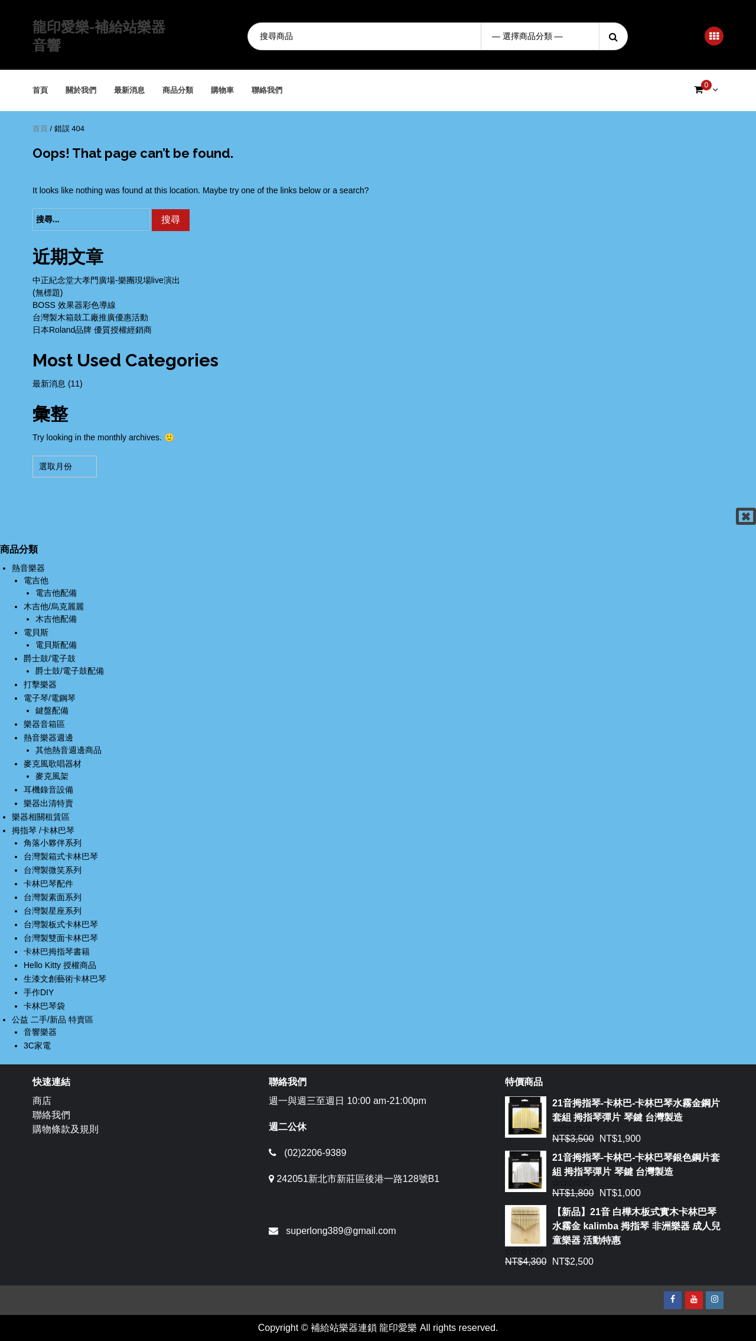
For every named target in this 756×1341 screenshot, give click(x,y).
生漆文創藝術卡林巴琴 (65, 978)
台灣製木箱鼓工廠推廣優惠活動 (90, 317)
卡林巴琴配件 (48, 883)
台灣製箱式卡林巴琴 (61, 856)
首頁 (40, 90)
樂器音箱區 (44, 724)
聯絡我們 (267, 90)
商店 (41, 1101)
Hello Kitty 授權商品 (60, 965)
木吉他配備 (56, 619)
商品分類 (178, 90)
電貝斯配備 (56, 645)
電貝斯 (36, 632)
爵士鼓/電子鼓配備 (69, 671)
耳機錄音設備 (48, 789)
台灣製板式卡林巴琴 (61, 924)
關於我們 (81, 90)
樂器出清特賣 (48, 803)
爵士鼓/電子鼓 (50, 658)
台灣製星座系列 (53, 910)
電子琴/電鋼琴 (50, 698)
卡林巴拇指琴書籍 (57, 951)
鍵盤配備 (52, 710)
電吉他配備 (56, 593)
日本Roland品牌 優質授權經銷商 (92, 330)
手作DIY (39, 992)
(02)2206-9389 (315, 1153)
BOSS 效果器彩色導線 (74, 305)
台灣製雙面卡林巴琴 (61, 938)
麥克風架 (52, 776)
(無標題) (47, 292)
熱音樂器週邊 (48, 737)
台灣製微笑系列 (53, 870)
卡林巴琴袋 (44, 1006)
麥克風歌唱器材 (53, 763)
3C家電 (37, 1045)
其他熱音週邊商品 (68, 750)
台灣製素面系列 (53, 897)
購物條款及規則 (65, 1129)
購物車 (222, 90)
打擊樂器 (40, 684)
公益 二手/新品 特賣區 (52, 1019)
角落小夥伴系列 (53, 843)
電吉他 (36, 580)
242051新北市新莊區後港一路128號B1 (357, 1179)
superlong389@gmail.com (341, 1231)
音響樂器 (40, 1032)
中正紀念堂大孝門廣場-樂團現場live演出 (106, 280)
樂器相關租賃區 (41, 817)
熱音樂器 (28, 568)
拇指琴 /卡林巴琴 (43, 830)
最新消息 (130, 90)
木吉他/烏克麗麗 (54, 606)
